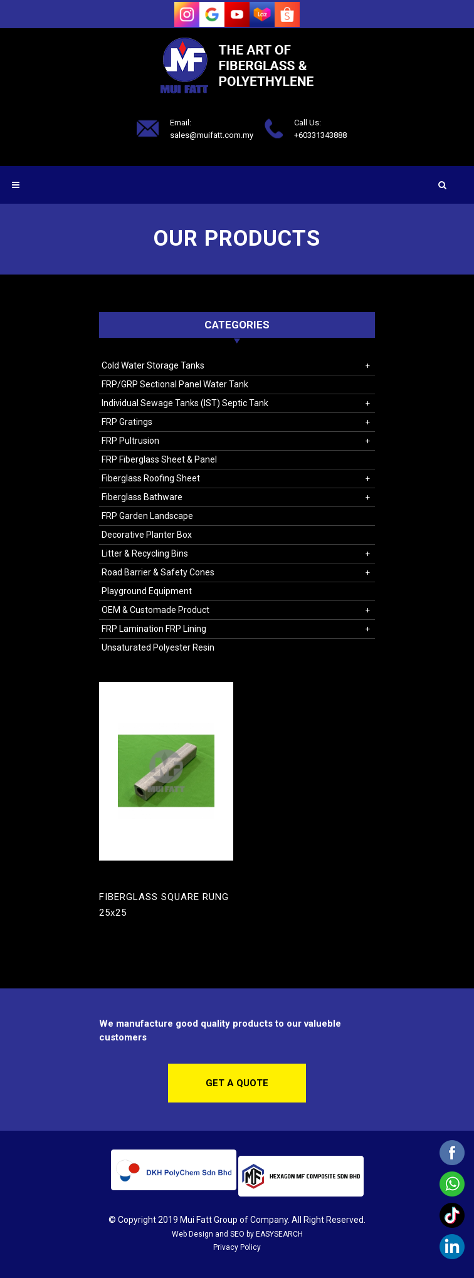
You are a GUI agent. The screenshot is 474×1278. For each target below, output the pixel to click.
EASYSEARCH (279, 1234)
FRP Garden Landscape (147, 516)
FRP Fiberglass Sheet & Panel (159, 459)
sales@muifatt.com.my (211, 134)
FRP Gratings (127, 422)
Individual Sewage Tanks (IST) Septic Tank (185, 403)
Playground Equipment (147, 591)
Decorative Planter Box (147, 535)
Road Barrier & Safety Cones (158, 572)
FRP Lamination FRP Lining (154, 629)
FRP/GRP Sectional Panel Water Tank (175, 384)
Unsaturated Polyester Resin (158, 647)
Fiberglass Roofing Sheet (151, 478)
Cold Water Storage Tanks (153, 365)
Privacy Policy (237, 1247)
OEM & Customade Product (155, 610)
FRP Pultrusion (130, 441)
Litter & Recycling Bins (145, 553)
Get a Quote (237, 1083)
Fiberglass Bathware (142, 497)
